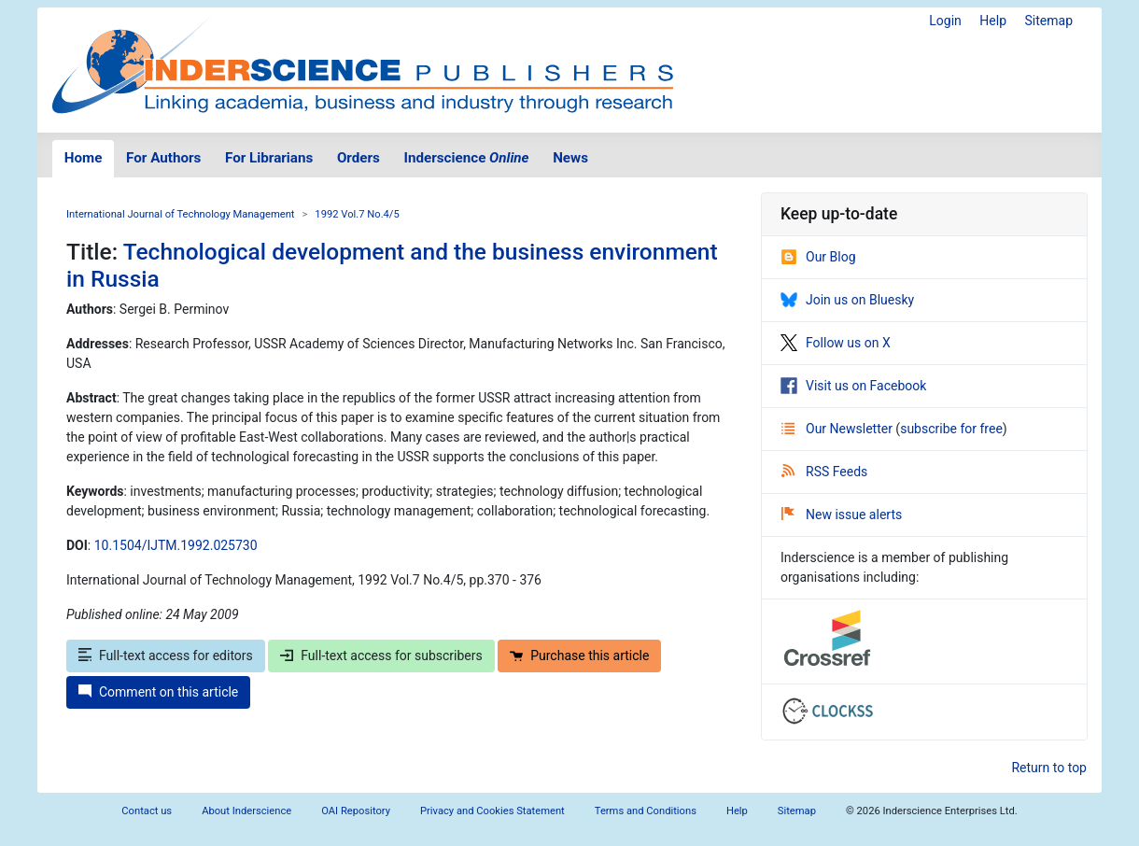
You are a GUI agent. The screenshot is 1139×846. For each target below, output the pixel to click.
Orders (358, 157)
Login (945, 20)
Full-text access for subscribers (381, 655)
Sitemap (1049, 20)
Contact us (146, 811)
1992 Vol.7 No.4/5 (357, 214)
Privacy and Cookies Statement (492, 811)
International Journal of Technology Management (180, 214)
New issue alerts (841, 514)
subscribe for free (951, 428)
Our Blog (818, 256)
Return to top (1049, 767)
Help (992, 20)
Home (83, 157)
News (570, 157)
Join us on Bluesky (847, 299)
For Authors (163, 157)
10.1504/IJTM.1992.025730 (176, 545)
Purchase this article (579, 655)
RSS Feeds (824, 471)
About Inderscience (246, 811)
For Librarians (269, 157)
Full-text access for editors (165, 655)
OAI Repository (355, 811)
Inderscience (466, 157)
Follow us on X (835, 342)
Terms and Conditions (645, 811)
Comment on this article (158, 691)
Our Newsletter (838, 428)
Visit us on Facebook (853, 385)
